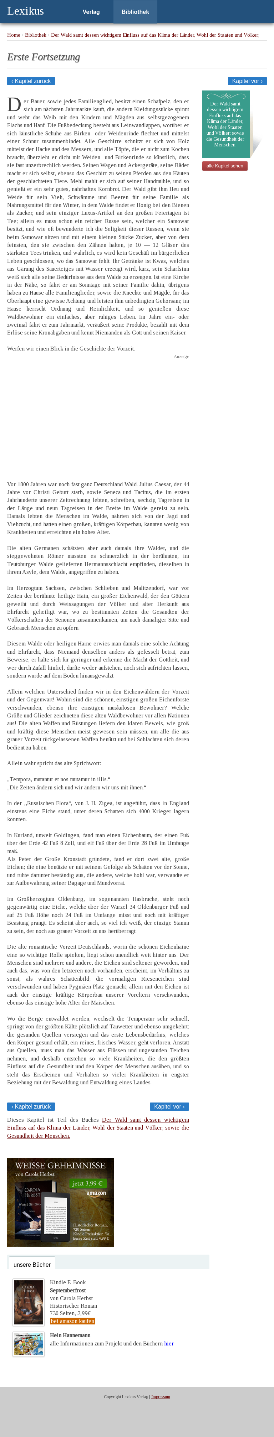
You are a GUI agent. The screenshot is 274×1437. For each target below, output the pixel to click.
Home (13, 35)
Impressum (160, 1396)
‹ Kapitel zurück (31, 81)
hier (169, 1343)
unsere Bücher (32, 1265)
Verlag (91, 12)
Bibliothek (135, 12)
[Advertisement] (98, 415)
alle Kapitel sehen (225, 165)
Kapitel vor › (247, 81)
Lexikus (25, 10)
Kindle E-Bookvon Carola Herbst (71, 1290)
